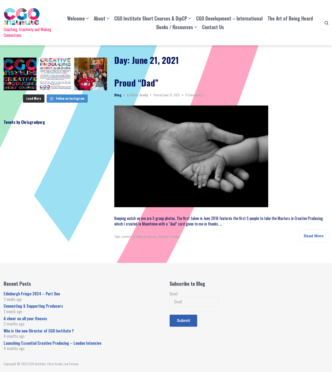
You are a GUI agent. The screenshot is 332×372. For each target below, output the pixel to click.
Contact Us (213, 27)
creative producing (145, 236)
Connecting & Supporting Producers (33, 306)
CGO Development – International (229, 18)
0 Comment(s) (194, 94)
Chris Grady (139, 94)
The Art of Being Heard (290, 18)
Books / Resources (174, 27)
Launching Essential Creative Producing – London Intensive (52, 343)
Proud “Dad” (136, 82)
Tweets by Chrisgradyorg (24, 122)
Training (175, 236)
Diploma (163, 236)
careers (126, 236)
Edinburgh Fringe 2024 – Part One (32, 294)
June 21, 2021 (171, 94)
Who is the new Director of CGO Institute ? (39, 331)
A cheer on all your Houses (25, 318)
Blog (117, 94)
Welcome (76, 18)
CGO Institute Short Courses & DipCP (150, 18)
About (99, 18)
